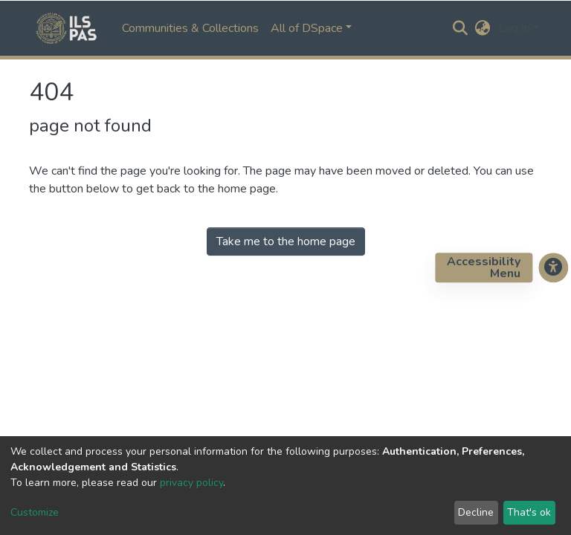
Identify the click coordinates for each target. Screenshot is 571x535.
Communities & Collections (190, 28)
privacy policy (191, 483)
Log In (514, 28)
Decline (476, 512)
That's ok (529, 512)
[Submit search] (461, 28)
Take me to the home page (285, 241)
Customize (34, 512)
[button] (483, 28)
